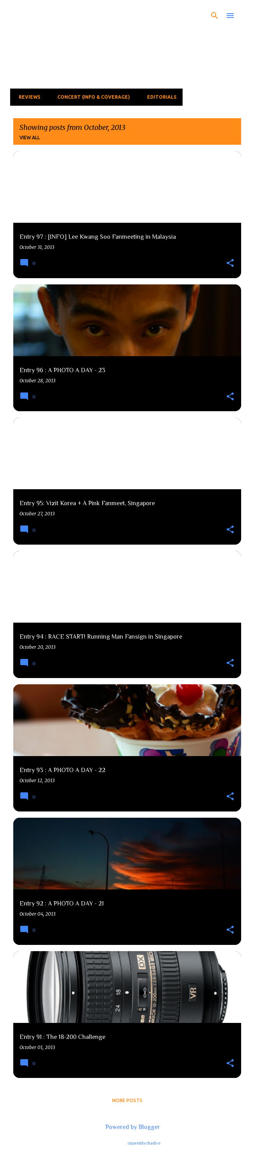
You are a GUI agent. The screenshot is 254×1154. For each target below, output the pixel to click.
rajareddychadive (144, 1143)
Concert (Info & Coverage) (91, 96)
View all (30, 137)
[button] (230, 263)
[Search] (214, 15)
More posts (127, 1100)
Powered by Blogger (127, 1127)
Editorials (159, 96)
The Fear (44, 14)
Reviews (27, 96)
